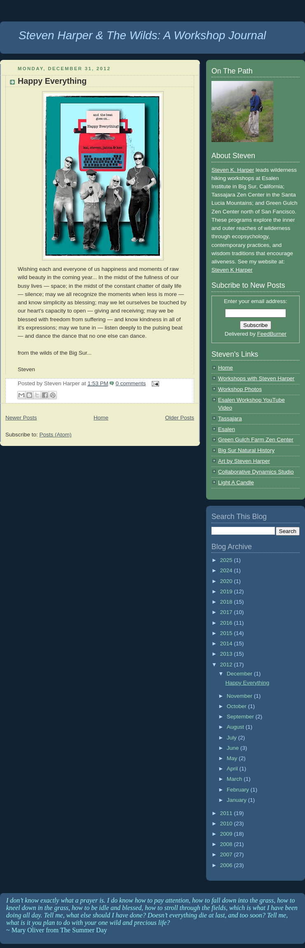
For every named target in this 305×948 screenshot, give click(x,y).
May (233, 758)
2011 (227, 813)
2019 (227, 591)
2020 (227, 581)
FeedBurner (271, 334)
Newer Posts (21, 418)
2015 (227, 633)
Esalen (226, 429)
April (233, 769)
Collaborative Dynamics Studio (256, 472)
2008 (227, 844)
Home (101, 418)
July (232, 738)
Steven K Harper (232, 270)
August (236, 727)
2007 (227, 854)
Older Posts (179, 418)
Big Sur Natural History (246, 450)
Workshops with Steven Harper (256, 378)
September (241, 716)
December (240, 674)
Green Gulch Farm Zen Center (255, 439)
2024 (227, 570)
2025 (227, 560)
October (237, 706)
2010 (227, 823)
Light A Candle (236, 482)
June (233, 748)
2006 (227, 865)
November (240, 696)
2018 (227, 602)
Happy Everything (52, 80)
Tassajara (230, 418)
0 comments (130, 383)
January (237, 800)
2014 (227, 643)
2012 (227, 664)
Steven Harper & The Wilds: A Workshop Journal (142, 35)
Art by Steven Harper (244, 461)
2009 (227, 834)
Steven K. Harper (232, 170)
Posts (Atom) (55, 434)
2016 (227, 623)
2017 (227, 612)
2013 (227, 654)
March (235, 779)
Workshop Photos (240, 389)
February (239, 790)
